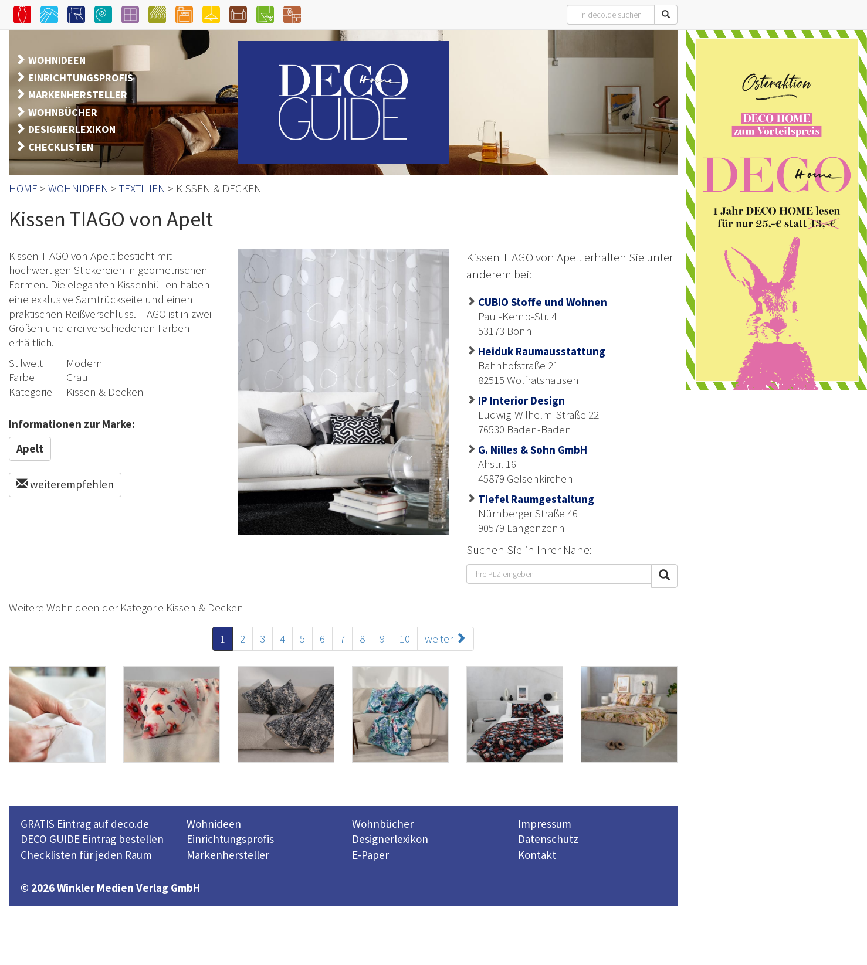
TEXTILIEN (142, 188)
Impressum (544, 824)
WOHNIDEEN (57, 60)
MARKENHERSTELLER (77, 94)
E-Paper (370, 855)
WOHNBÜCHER (62, 112)
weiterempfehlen (65, 484)
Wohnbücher (383, 824)
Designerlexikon (390, 839)
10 (404, 638)
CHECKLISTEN (60, 147)
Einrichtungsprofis (230, 839)
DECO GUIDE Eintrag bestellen (92, 839)
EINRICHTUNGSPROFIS (80, 77)
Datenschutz (548, 839)
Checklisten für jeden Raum (86, 855)
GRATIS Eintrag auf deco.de (85, 824)
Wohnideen (214, 824)
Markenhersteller (228, 855)
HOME (23, 188)
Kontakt (537, 855)
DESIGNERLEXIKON (72, 129)
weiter (445, 638)
